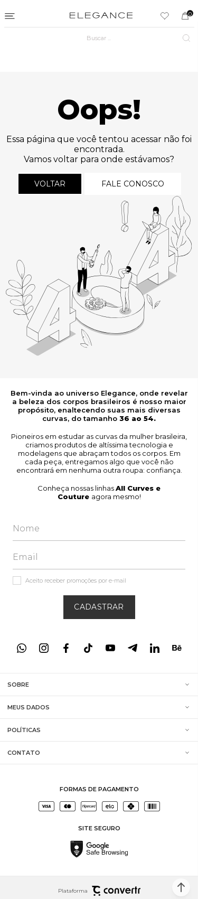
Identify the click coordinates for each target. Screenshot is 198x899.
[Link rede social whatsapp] (22, 648)
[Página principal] (101, 16)
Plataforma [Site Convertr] (99, 891)
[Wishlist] (164, 16)
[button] (181, 887)
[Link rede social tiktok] (88, 648)
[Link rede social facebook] (66, 648)
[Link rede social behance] (177, 648)
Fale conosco (132, 184)
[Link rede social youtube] (110, 648)
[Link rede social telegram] (132, 648)
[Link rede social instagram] (44, 648)
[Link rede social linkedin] (155, 648)
